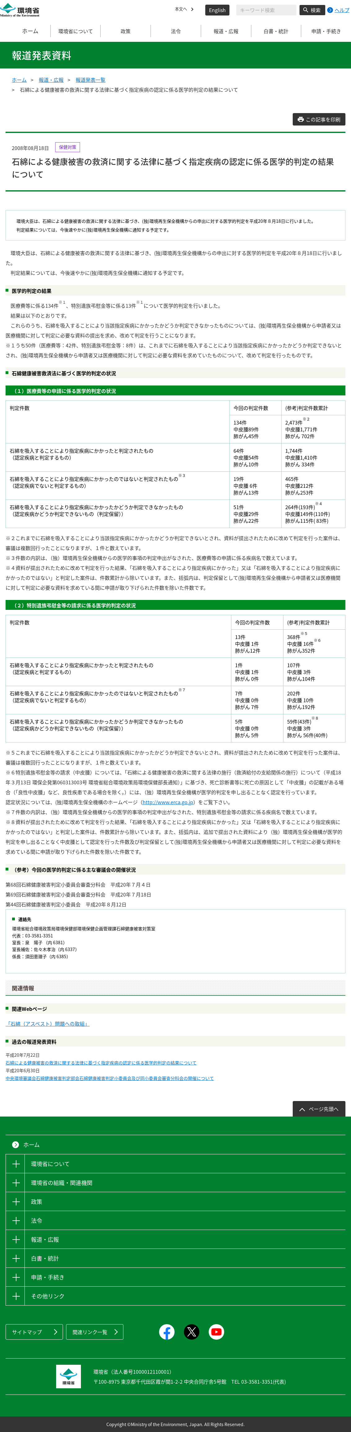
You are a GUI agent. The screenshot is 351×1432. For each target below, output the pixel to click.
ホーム (25, 31)
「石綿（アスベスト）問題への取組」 (48, 1023)
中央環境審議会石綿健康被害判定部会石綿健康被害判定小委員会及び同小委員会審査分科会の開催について (110, 1078)
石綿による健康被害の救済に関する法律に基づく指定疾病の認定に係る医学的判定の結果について (101, 1063)
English (217, 10)
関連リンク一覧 (90, 1332)
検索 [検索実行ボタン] (316, 10)
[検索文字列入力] (266, 10)
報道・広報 (51, 79)
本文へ (182, 10)
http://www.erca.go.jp (168, 802)
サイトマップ (27, 1332)
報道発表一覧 (90, 79)
